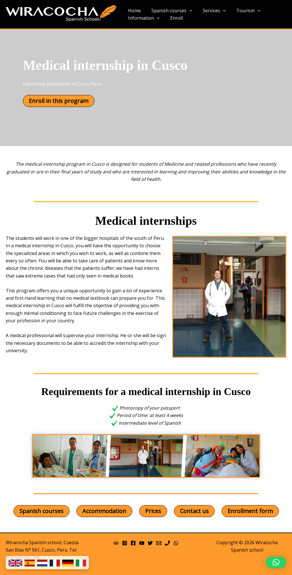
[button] (276, 562)
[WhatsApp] (176, 543)
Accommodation (104, 511)
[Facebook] (133, 543)
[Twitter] (150, 543)
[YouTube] (141, 543)
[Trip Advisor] (116, 543)
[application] (187, 11)
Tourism (243, 11)
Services (210, 11)
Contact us (194, 511)
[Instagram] (124, 543)
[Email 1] (158, 543)
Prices (153, 511)
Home (133, 10)
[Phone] (167, 543)
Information (143, 18)
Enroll (174, 18)
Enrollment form (250, 511)
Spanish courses (169, 11)
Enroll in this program (58, 101)
